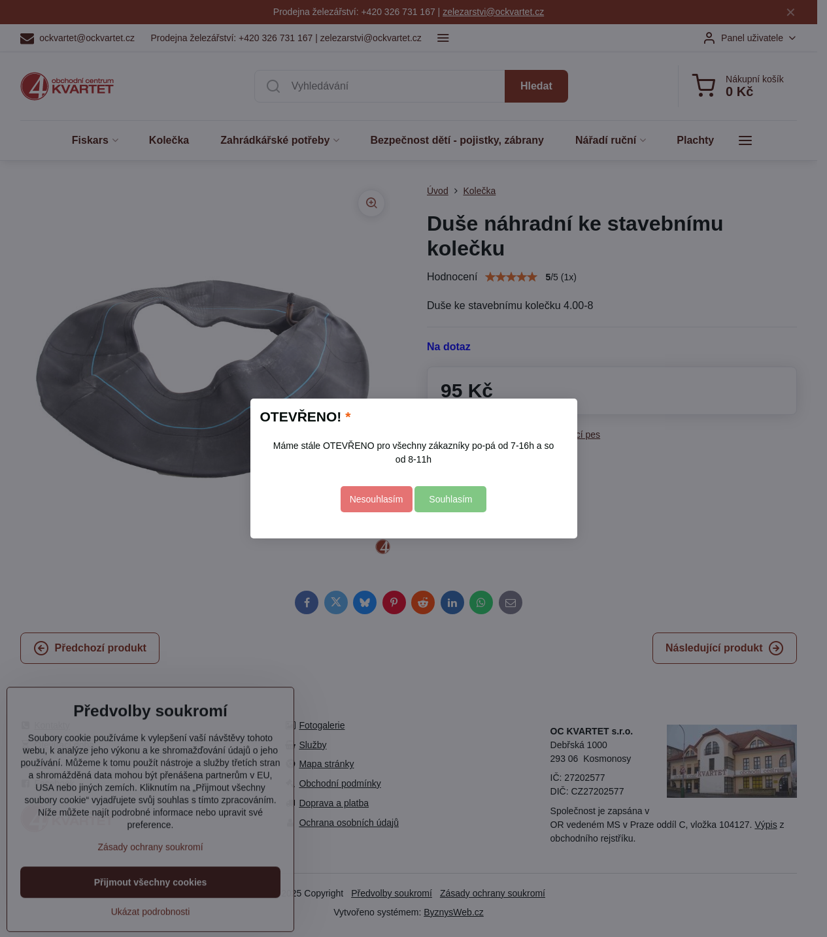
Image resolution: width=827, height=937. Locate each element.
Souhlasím (450, 499)
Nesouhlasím (376, 499)
